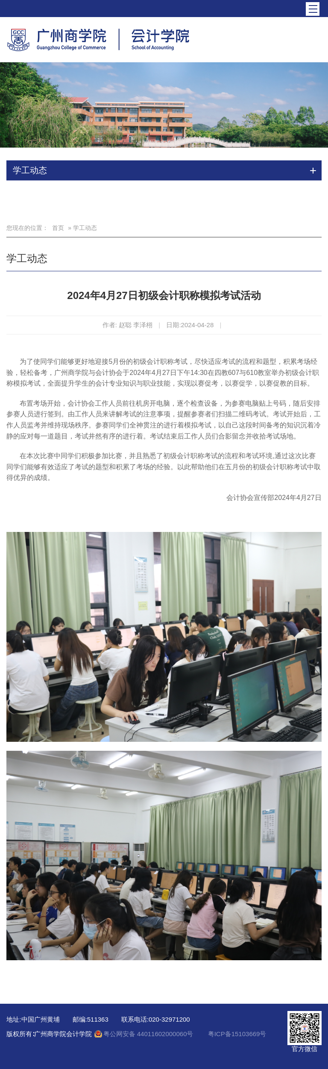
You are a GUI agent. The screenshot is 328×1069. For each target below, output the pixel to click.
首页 (58, 227)
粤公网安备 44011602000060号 (149, 1033)
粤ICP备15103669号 (237, 1033)
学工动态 (26, 258)
